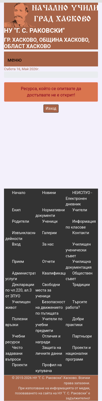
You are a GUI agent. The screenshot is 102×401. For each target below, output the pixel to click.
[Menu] (11, 61)
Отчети (48, 261)
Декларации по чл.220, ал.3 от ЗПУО (19, 290)
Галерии (49, 233)
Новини (49, 193)
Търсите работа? (76, 305)
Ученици (50, 221)
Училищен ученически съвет (78, 250)
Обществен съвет (79, 276)
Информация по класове (81, 224)
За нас (48, 244)
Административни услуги (25, 276)
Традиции (81, 284)
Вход (16, 244)
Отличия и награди (47, 339)
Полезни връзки (16, 322)
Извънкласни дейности (20, 236)
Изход (51, 108)
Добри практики (75, 322)
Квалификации (55, 273)
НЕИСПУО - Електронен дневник (79, 198)
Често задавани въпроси (14, 353)
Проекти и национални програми (78, 353)
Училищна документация (78, 264)
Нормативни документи (50, 213)
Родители (20, 221)
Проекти (19, 365)
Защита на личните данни (48, 350)
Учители (79, 210)
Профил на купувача (48, 368)
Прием (18, 261)
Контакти (80, 233)
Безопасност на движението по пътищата (50, 308)
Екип (16, 210)
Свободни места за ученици (47, 290)
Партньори (82, 336)
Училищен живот (18, 305)
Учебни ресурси (15, 339)
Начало (18, 193)
